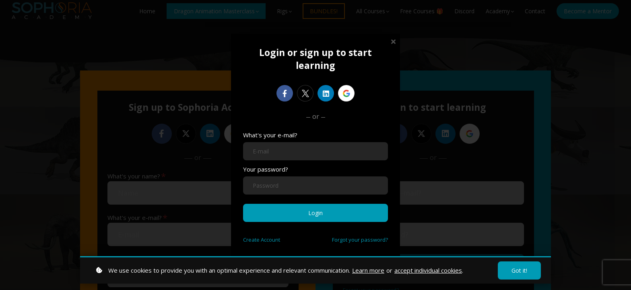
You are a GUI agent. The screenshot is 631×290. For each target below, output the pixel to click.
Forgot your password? (360, 239)
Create (261, 239)
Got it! (519, 270)
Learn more (368, 270)
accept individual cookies (428, 270)
